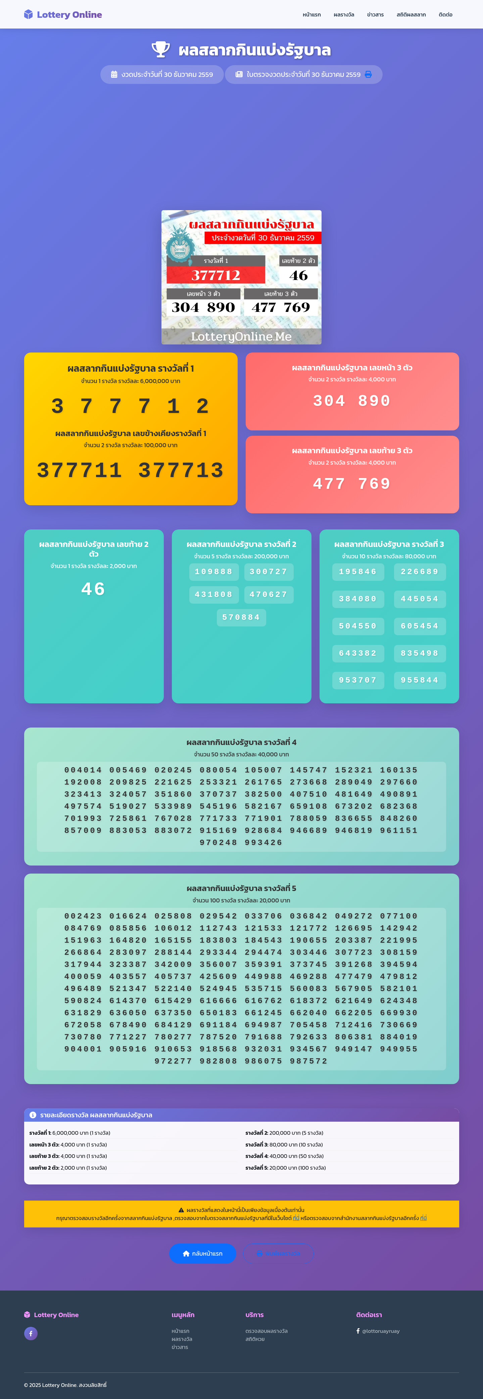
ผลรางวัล (344, 14)
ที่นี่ (296, 1218)
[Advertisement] (241, 147)
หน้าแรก (312, 14)
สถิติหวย (255, 1339)
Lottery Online (63, 14)
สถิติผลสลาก (411, 14)
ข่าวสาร (375, 14)
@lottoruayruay (381, 1331)
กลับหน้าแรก (203, 1253)
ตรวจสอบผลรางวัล (267, 1331)
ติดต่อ (446, 14)
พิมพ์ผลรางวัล (278, 1253)
